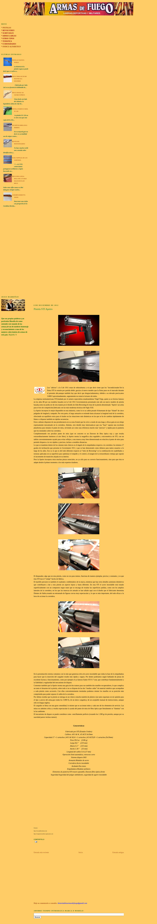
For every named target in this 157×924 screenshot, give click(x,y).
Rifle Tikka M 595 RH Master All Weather (19, 79)
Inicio (80, 852)
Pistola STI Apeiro (43, 309)
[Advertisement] (15, 251)
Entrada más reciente (41, 852)
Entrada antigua (118, 852)
